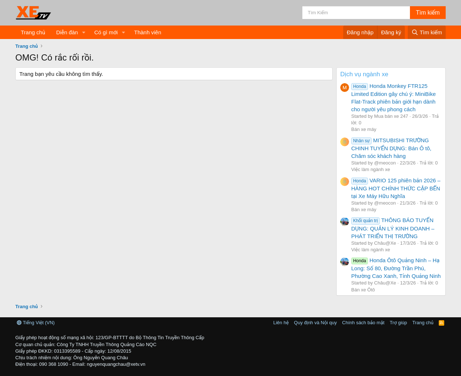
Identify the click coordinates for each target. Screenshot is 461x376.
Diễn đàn (67, 32)
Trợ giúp (398, 322)
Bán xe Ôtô (363, 289)
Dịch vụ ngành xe (364, 74)
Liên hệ (280, 322)
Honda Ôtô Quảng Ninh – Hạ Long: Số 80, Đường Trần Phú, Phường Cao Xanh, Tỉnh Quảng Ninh (396, 268)
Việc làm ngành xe (370, 169)
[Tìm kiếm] (356, 12)
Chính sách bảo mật (363, 322)
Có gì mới (105, 32)
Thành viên (147, 32)
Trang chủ (33, 32)
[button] (83, 32)
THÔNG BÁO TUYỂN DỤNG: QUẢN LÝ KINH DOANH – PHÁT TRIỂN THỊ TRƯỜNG (392, 228)
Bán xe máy (363, 129)
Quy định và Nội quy (315, 322)
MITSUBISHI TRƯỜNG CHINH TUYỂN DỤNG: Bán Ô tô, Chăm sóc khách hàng (391, 148)
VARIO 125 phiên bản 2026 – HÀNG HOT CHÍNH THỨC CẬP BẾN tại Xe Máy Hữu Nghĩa (396, 188)
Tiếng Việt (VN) (36, 322)
